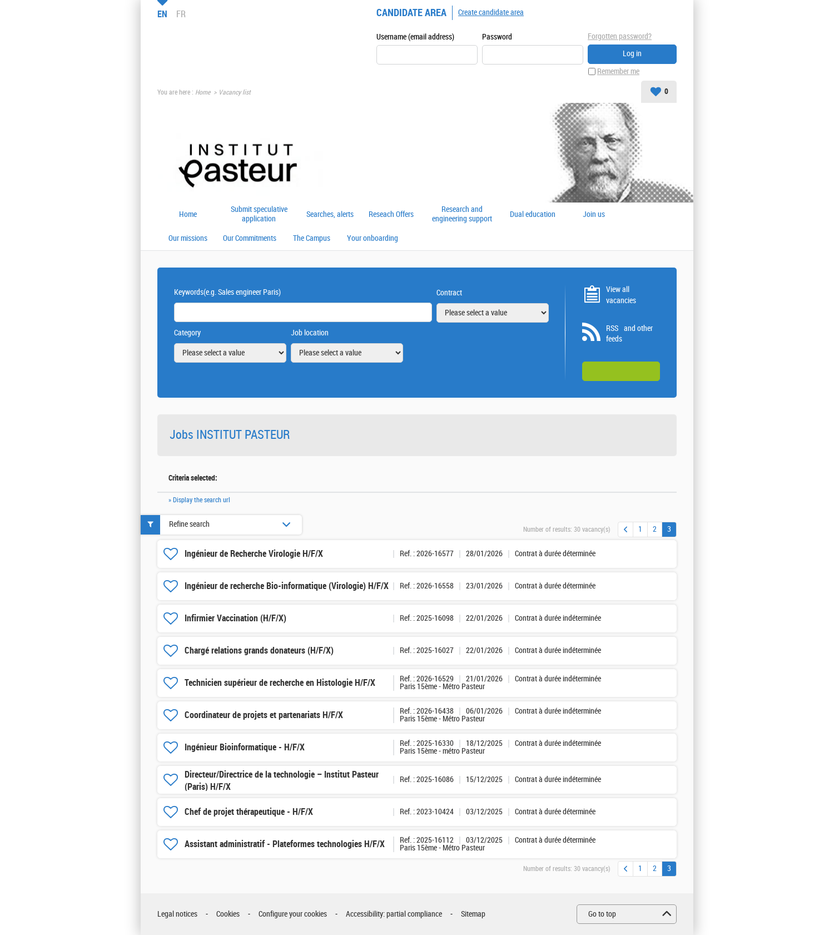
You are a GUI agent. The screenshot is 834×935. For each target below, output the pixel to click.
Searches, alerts (330, 214)
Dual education (532, 214)
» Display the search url (199, 500)
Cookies (228, 914)
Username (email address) (415, 37)
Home (202, 92)
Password (497, 37)
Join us (594, 214)
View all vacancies (621, 295)
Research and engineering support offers (462, 214)
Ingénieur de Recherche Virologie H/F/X (254, 553)
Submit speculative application (259, 214)
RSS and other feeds (629, 334)
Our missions (187, 238)
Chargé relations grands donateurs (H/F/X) (259, 650)
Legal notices (177, 914)
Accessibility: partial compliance (394, 914)
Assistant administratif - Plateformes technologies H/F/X (285, 844)
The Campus (311, 238)
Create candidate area (491, 12)
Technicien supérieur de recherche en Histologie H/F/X (280, 682)
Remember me (618, 71)
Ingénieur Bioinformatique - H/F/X (245, 747)
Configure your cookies (293, 914)
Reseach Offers (391, 214)
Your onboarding (372, 238)
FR (181, 14)
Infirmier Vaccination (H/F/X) (235, 618)
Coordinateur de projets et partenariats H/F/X (264, 715)
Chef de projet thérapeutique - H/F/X (249, 812)
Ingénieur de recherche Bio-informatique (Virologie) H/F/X (287, 586)
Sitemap (473, 914)
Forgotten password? (620, 36)
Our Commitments (249, 238)
